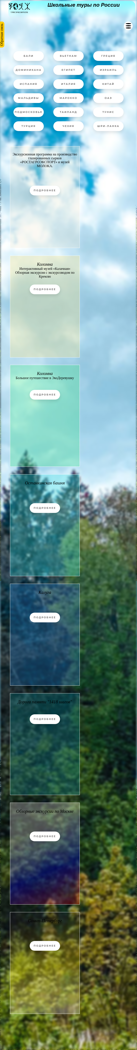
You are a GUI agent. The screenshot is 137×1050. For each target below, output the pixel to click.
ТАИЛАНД (68, 112)
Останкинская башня (45, 483)
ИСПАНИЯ (28, 83)
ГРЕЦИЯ (108, 55)
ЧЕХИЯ (69, 126)
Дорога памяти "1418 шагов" (45, 701)
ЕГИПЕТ (68, 69)
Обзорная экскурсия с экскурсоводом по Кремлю (44, 274)
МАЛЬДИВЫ (28, 98)
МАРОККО (68, 98)
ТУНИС (108, 112)
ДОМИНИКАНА (29, 69)
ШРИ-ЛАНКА (108, 126)
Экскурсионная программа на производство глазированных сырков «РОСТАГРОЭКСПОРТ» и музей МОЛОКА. (45, 160)
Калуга (45, 592)
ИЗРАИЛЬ (108, 69)
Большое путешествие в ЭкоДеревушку (45, 378)
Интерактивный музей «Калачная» (44, 268)
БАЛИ (29, 55)
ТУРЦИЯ (28, 126)
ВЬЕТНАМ (68, 55)
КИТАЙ (108, 83)
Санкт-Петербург (45, 920)
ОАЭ (108, 98)
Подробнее (45, 190)
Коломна (45, 264)
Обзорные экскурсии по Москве (44, 811)
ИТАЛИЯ (68, 83)
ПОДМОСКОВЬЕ (28, 112)
